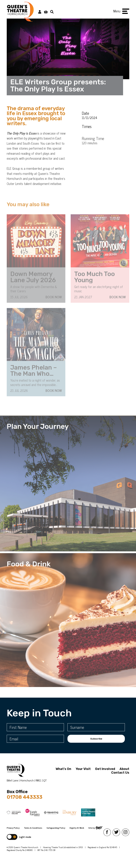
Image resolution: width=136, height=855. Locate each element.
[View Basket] (46, 11)
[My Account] (39, 11)
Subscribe (96, 738)
